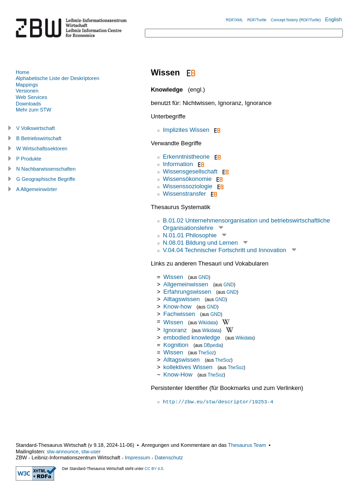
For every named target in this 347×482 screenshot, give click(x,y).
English (333, 19)
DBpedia (212, 345)
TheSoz (206, 352)
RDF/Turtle (257, 20)
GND (203, 277)
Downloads (28, 103)
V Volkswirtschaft (35, 128)
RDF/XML (234, 20)
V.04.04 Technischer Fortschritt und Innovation (224, 250)
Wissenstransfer (184, 193)
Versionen (27, 90)
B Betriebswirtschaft (39, 138)
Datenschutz (169, 457)
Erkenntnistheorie (186, 156)
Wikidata (207, 322)
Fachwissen (179, 313)
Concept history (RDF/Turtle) (296, 20)
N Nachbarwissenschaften (45, 169)
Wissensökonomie (187, 178)
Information (178, 164)
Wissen (173, 276)
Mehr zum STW (33, 109)
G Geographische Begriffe (45, 179)
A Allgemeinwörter (36, 189)
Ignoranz (175, 330)
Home (22, 72)
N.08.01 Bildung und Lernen (200, 242)
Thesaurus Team (247, 445)
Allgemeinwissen (185, 284)
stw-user (91, 451)
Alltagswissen (181, 299)
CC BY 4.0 (154, 468)
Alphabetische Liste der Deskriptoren (57, 78)
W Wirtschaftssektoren (42, 148)
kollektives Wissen (187, 367)
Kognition (175, 344)
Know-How (177, 374)
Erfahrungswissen (187, 291)
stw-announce (63, 451)
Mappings (27, 84)
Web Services (31, 97)
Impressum (137, 457)
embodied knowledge (191, 337)
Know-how (177, 306)
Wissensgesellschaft (190, 171)
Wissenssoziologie (187, 186)
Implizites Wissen (186, 129)
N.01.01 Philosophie (190, 235)
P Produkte (28, 158)
